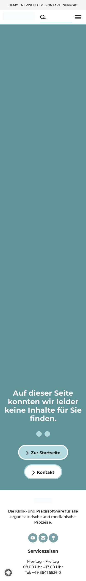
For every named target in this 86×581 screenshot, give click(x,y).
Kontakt (52, 5)
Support (70, 5)
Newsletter (32, 5)
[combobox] (56, 17)
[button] (78, 17)
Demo (13, 5)
